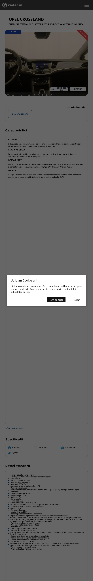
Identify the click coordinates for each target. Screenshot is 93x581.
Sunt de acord (56, 299)
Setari (77, 299)
